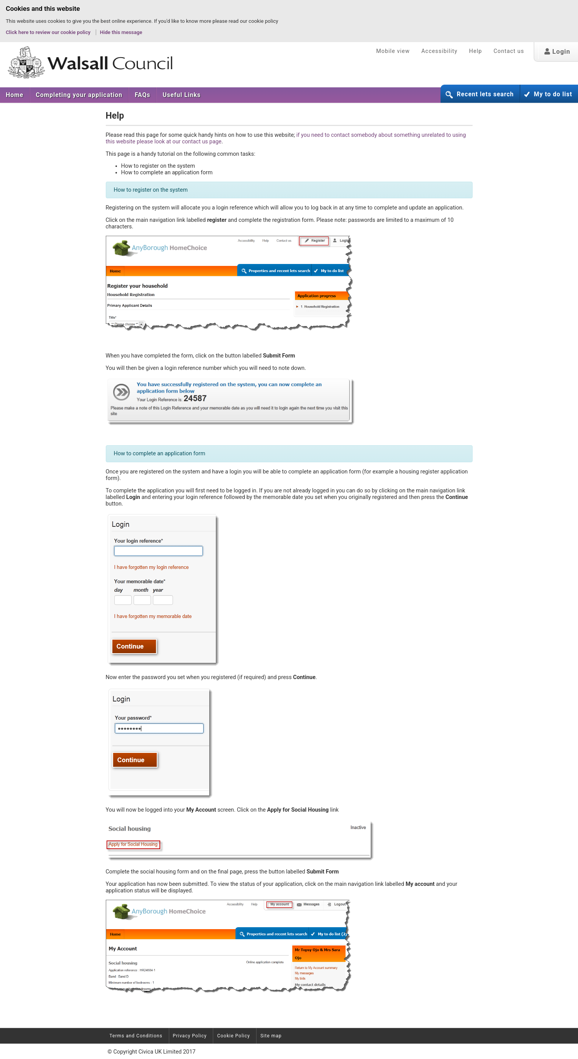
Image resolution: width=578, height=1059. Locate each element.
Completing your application (79, 95)
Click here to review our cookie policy (49, 32)
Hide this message (121, 32)
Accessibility (439, 51)
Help (475, 51)
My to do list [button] (553, 94)
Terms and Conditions (136, 1036)
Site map (270, 1036)
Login (557, 51)
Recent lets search (485, 94)
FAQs (142, 95)
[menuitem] (15, 95)
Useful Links (182, 95)
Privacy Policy (190, 1036)
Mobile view (393, 51)
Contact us (508, 51)
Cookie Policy (233, 1036)
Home (15, 95)
